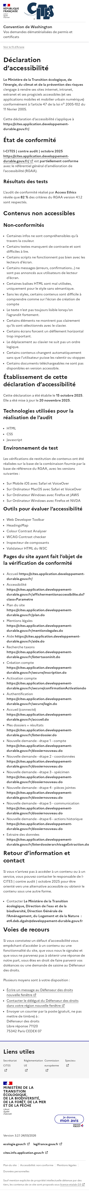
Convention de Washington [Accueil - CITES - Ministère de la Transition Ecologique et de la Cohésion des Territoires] (27, 27)
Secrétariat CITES (10, 1063)
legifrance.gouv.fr (45, 1144)
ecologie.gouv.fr (14, 1144)
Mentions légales (66, 1165)
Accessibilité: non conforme (36, 1165)
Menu (83, 5)
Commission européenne (51, 1063)
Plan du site (10, 1165)
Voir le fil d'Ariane (13, 47)
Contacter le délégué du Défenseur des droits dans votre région (42, 1003)
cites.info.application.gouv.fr (23, 1153)
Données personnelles (16, 1171)
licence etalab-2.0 (70, 1184)
